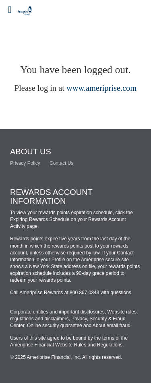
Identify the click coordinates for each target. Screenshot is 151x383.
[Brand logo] (32, 8)
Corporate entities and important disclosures (57, 312)
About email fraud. (112, 325)
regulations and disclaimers (39, 319)
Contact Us (61, 163)
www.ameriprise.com (101, 88)
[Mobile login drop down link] (9, 10)
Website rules (121, 312)
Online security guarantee (54, 325)
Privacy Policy (25, 163)
